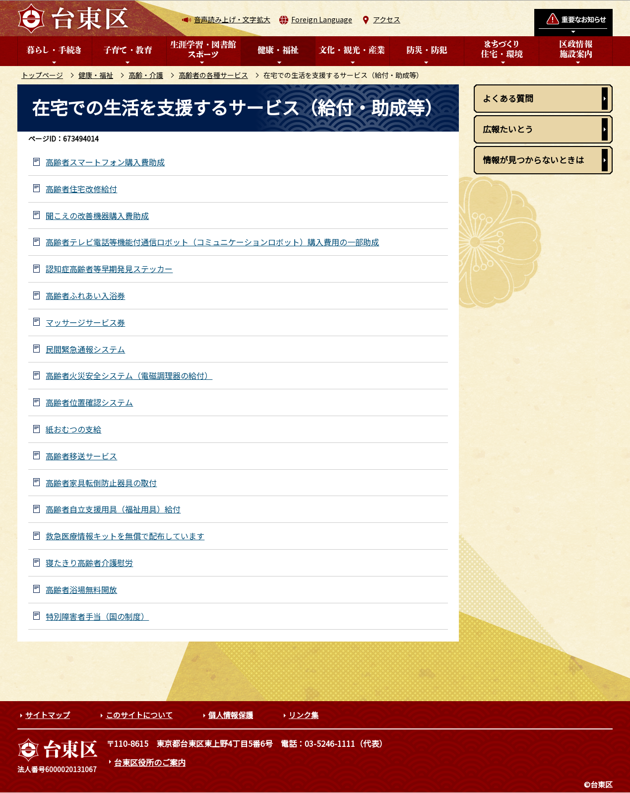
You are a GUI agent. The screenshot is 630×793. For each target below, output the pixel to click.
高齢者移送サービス (81, 456)
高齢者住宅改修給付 (81, 189)
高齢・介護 (145, 75)
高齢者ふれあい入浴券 (85, 295)
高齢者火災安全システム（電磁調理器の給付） (129, 375)
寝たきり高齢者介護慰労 (89, 563)
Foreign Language (321, 19)
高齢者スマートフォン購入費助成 (105, 162)
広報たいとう (508, 129)
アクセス (386, 19)
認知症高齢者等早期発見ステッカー (109, 269)
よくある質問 (508, 98)
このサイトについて (139, 715)
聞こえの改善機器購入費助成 (97, 216)
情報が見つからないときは (533, 159)
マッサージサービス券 (85, 322)
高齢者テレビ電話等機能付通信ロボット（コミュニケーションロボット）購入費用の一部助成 (212, 242)
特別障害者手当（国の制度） (97, 616)
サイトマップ (47, 715)
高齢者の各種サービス (213, 75)
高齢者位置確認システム (89, 402)
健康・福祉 (95, 75)
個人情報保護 (230, 715)
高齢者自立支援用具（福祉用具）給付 (113, 509)
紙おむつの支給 (73, 429)
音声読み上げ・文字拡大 (232, 19)
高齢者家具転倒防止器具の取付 (101, 483)
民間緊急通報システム (85, 349)
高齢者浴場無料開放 (81, 589)
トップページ (42, 75)
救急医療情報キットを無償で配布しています (125, 536)
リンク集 (303, 715)
